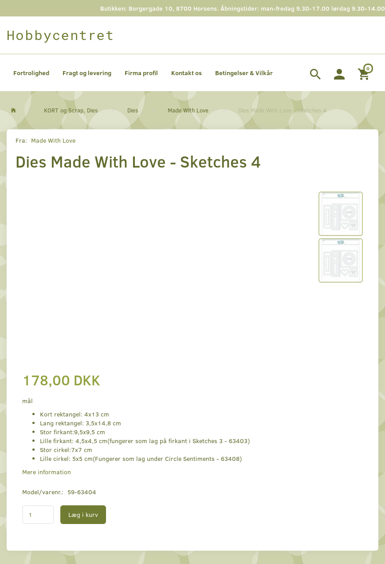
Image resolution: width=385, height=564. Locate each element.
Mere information (46, 472)
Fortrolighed (31, 72)
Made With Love (53, 140)
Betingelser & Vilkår (244, 72)
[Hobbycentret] (60, 35)
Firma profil (141, 72)
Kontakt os (186, 72)
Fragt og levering (87, 72)
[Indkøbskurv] (364, 73)
